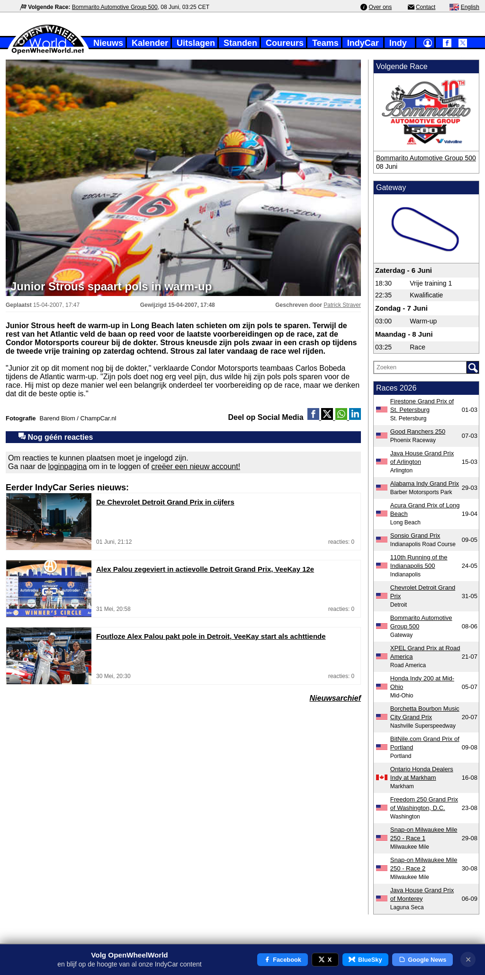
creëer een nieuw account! (195, 466)
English (470, 7)
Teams (325, 43)
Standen (240, 43)
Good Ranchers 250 (417, 431)
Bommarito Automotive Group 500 (115, 7)
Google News (423, 959)
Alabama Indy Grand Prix (424, 483)
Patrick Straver (342, 305)
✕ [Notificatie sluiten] (468, 960)
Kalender (150, 43)
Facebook (282, 959)
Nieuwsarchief (335, 698)
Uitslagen (196, 43)
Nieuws (108, 43)
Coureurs (285, 43)
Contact (425, 7)
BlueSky (365, 959)
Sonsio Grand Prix (415, 535)
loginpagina (67, 466)
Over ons (380, 7)
